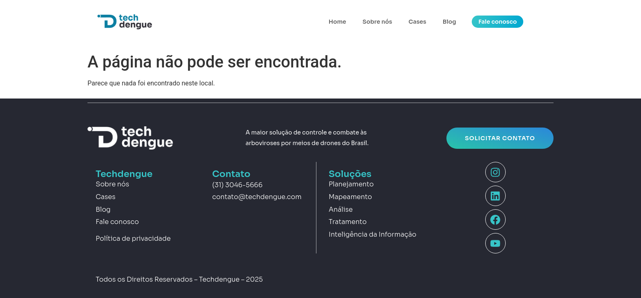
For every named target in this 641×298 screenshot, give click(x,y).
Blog (449, 21)
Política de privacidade (133, 238)
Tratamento (348, 221)
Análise (341, 209)
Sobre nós (377, 21)
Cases (417, 21)
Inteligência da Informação (373, 234)
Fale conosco (117, 221)
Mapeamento (350, 197)
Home (337, 21)
